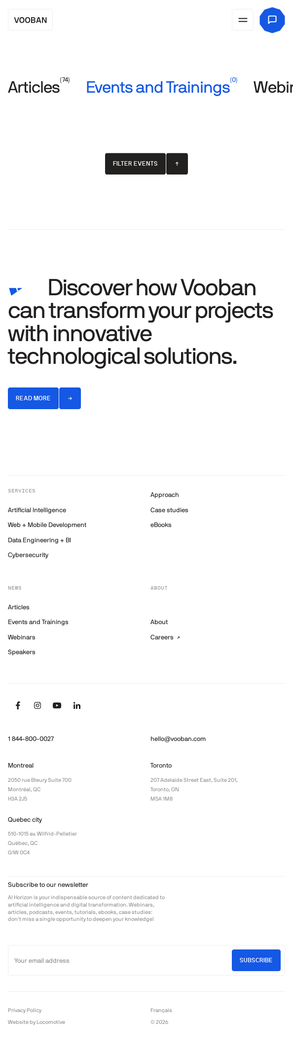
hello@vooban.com (178, 738)
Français (161, 1010)
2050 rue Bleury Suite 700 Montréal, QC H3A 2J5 (40, 789)
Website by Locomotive (36, 1022)
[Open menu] (243, 20)
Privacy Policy (24, 1010)
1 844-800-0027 (31, 738)
